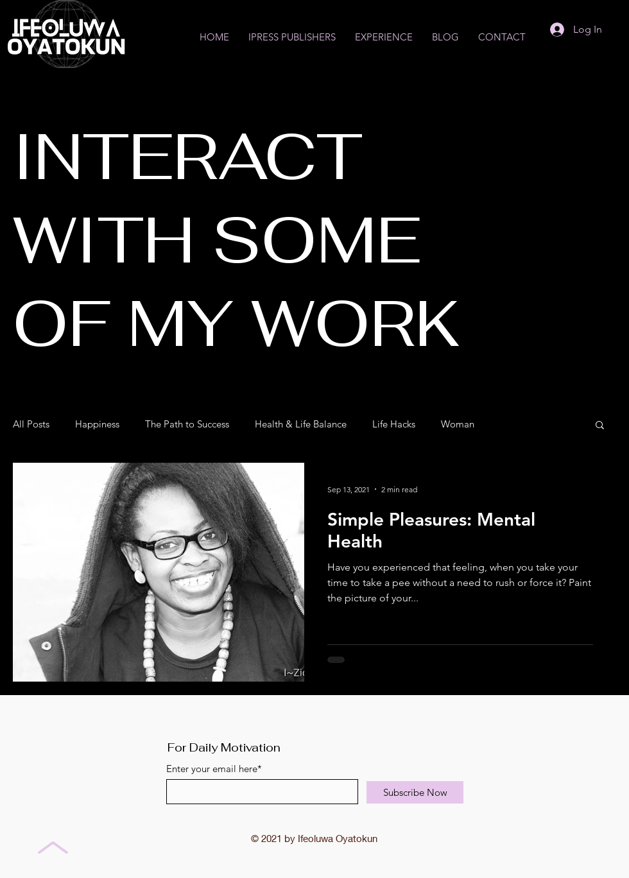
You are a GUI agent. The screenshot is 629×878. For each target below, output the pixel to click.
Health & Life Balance (301, 424)
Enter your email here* (214, 768)
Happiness (97, 424)
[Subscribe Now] (414, 792)
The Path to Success (187, 424)
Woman (457, 424)
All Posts (31, 424)
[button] (600, 426)
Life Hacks (393, 424)
